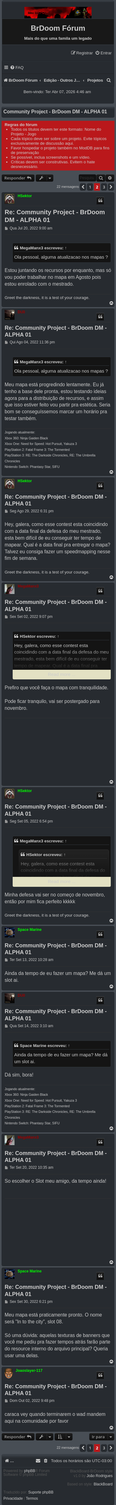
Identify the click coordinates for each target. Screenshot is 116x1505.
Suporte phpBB (40, 1492)
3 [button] (104, 187)
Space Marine (29, 929)
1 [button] (90, 187)
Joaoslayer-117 (29, 1370)
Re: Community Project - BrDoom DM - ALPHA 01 (55, 216)
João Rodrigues (100, 1476)
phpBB (29, 1471)
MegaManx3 (31, 248)
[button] (83, 187)
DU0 (21, 312)
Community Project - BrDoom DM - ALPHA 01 (55, 111)
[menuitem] (103, 52)
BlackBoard (103, 1484)
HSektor (25, 196)
